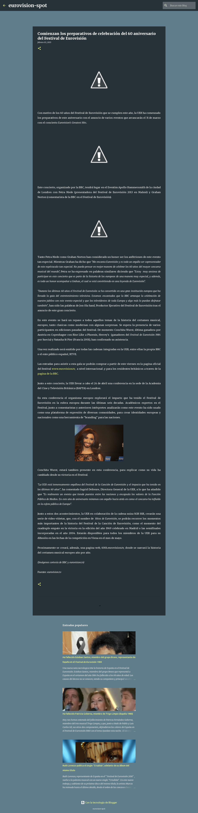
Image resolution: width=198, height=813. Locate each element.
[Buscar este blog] (180, 5)
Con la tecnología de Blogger (99, 802)
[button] (39, 48)
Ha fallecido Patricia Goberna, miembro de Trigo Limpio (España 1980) (98, 714)
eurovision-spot (28, 5)
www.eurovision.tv (63, 368)
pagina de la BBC (48, 373)
